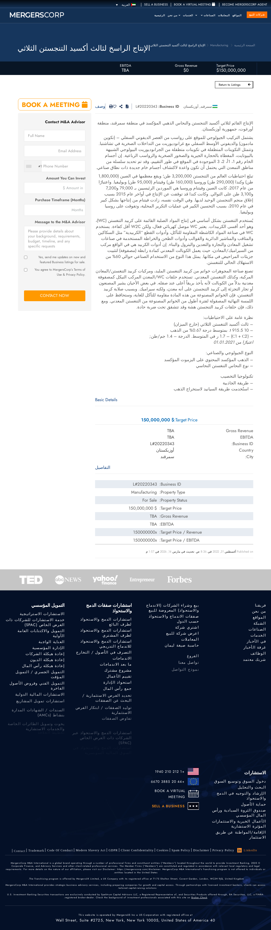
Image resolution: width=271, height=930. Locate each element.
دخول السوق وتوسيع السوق (240, 781)
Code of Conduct (60, 854)
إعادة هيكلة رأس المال (43, 667)
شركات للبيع (257, 14)
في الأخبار (256, 642)
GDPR (113, 851)
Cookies (163, 850)
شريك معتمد (254, 663)
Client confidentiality (137, 851)
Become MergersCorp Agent (244, 4)
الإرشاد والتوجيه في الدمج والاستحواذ (241, 796)
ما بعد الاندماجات (116, 664)
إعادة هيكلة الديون (47, 660)
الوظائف (258, 656)
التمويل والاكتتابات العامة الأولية (41, 633)
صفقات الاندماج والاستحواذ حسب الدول (174, 619)
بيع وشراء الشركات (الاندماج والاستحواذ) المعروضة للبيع (172, 608)
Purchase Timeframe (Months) (60, 200)
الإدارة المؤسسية (48, 648)
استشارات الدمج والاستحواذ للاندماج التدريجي (106, 644)
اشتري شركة (187, 627)
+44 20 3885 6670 (168, 781)
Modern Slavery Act (91, 852)
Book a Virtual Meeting (194, 4)
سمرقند (206, 106)
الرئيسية (159, 15)
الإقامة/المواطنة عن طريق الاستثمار (241, 837)
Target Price (225, 65)
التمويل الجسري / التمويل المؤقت (40, 681)
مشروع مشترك (118, 671)
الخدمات (190, 15)
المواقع (237, 15)
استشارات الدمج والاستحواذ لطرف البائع (106, 622)
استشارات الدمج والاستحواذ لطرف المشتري (106, 633)
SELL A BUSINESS (156, 4)
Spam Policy (181, 850)
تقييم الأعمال (119, 678)
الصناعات (208, 15)
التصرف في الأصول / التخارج (104, 652)
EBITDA (125, 65)
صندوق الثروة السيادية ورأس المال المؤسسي (239, 813)
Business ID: (168, 106)
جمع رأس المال (117, 692)
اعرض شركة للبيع (182, 633)
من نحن (174, 15)
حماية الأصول (253, 804)
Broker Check (199, 897)
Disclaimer (201, 850)
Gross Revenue (186, 65)
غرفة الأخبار (254, 649)
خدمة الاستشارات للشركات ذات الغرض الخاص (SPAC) (35, 622)
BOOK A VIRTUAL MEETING (170, 793)
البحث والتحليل (252, 787)
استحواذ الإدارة (117, 685)
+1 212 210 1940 (170, 771)
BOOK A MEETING (55, 104)
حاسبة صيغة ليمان (182, 645)
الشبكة (259, 623)
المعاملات (224, 15)
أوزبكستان (190, 106)
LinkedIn (247, 850)
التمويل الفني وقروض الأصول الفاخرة (37, 694)
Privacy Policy (223, 850)
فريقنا (260, 605)
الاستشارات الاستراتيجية (42, 613)
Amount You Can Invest (65, 178)
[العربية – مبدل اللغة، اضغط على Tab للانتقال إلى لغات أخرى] (125, 4)
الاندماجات (122, 658)
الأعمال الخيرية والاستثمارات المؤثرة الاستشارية (239, 825)
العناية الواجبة (52, 641)
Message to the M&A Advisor (60, 222)
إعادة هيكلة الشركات (45, 654)
